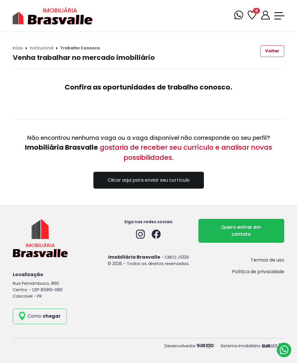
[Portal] (265, 16)
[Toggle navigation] (279, 15)
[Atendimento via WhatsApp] (284, 350)
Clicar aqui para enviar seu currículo (149, 180)
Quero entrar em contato (241, 230)
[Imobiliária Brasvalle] (53, 15)
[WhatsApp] (238, 16)
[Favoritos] (252, 16)
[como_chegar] (40, 316)
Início (18, 48)
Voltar (272, 51)
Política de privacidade (258, 271)
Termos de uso (267, 260)
